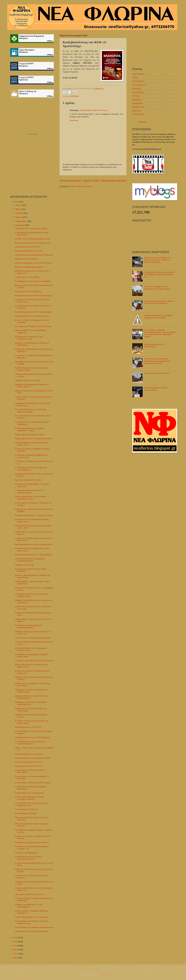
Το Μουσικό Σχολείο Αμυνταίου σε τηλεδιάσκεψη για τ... (29, 491)
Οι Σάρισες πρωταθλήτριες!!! (26, 853)
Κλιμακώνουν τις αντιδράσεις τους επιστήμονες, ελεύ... (29, 338)
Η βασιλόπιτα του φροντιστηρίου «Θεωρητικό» (34, 255)
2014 (15, 942)
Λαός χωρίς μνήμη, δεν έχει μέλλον (29, 894)
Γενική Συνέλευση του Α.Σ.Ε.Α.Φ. (28, 251)
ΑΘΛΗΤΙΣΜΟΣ (138, 74)
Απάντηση (74, 120)
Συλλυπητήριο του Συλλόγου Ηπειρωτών (31, 931)
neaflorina (142, 122)
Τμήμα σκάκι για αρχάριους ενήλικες (30, 434)
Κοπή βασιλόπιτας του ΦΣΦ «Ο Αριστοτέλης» (33, 295)
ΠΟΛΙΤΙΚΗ (136, 111)
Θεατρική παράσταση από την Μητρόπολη (32, 243)
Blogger (105, 974)
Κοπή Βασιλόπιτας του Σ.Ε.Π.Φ (28, 727)
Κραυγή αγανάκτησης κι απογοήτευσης (154, 345)
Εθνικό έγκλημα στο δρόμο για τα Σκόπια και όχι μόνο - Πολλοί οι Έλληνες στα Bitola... (158, 260)
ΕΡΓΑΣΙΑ (136, 96)
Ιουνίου (18, 205)
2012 (15, 949)
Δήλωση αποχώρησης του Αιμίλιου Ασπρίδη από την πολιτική (158, 316)
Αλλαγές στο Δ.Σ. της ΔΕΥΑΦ (27, 277)
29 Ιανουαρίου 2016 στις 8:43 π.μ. (94, 110)
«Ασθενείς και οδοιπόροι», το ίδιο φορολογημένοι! (28, 905)
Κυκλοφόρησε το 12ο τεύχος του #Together (32, 281)
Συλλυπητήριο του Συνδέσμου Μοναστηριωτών (34, 927)
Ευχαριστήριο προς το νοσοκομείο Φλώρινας (33, 438)
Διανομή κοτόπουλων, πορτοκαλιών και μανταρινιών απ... (31, 697)
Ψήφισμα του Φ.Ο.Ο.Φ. (24, 565)
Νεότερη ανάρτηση (70, 180)
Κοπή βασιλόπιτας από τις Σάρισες (29, 754)
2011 (15, 954)
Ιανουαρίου (20, 225)
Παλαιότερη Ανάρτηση (113, 180)
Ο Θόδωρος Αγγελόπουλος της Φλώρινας (32, 842)
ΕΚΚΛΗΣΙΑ (137, 89)
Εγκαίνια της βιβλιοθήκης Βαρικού (29, 267)
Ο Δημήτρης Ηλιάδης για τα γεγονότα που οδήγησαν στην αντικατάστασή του (159, 274)
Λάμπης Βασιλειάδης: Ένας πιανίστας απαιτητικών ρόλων (30, 497)
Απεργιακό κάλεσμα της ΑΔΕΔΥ (28, 380)
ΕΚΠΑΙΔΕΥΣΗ (138, 92)
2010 (15, 958)
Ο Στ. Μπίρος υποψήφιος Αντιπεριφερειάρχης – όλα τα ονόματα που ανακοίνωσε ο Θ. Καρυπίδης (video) (159, 333)
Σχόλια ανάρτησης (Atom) (81, 186)
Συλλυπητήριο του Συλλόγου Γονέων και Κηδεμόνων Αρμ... (31, 922)
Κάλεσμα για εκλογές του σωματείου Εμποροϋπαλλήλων (30, 560)
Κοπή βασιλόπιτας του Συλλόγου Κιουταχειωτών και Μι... (28, 858)
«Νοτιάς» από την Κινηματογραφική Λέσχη (32, 239)
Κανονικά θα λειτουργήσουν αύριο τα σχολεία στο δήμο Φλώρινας (159, 302)
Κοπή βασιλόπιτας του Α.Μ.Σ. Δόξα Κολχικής (33, 312)
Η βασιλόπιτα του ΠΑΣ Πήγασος (28, 291)
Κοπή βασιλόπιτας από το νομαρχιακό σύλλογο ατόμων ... (30, 649)
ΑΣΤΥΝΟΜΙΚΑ (138, 81)
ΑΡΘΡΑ (135, 78)
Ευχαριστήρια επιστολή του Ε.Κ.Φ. (29, 766)
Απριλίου (19, 213)
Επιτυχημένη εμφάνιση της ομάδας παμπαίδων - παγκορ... (29, 429)
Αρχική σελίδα (91, 180)
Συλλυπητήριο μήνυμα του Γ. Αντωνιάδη (31, 917)
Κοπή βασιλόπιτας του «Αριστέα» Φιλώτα (32, 316)
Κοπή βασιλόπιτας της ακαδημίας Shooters (32, 758)
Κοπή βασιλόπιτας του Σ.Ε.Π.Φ (28, 247)
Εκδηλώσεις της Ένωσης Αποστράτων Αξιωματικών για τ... (30, 703)
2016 (15, 202)
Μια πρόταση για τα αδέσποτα (156, 373)
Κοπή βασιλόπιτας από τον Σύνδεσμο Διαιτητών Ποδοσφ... (30, 410)
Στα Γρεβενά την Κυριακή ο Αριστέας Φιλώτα (33, 326)
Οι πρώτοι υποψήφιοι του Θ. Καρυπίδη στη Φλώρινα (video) (157, 287)
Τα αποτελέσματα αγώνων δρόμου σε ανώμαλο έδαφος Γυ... (30, 742)
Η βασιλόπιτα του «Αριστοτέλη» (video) (31, 228)
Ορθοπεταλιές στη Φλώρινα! (26, 259)
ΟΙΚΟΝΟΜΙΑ (137, 103)
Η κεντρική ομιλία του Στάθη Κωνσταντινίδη (155, 389)
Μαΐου (18, 209)
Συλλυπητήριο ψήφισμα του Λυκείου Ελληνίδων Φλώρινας (30, 798)
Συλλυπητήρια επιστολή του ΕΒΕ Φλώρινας (33, 783)
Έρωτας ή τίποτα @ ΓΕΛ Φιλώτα (28, 480)
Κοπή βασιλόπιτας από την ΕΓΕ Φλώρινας (32, 737)
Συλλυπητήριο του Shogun (26, 813)
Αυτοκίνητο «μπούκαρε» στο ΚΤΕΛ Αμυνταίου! (34, 661)
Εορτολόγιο (32, 134)
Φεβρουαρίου (21, 221)
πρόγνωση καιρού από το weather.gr (154, 62)
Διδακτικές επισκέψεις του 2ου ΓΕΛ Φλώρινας (33, 263)
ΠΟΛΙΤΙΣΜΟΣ (138, 114)
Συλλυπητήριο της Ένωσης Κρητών (29, 793)
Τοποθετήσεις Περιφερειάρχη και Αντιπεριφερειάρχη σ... (28, 626)
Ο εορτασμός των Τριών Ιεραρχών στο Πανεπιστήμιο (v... (31, 468)
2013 (15, 946)
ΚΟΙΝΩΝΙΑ (74, 96)
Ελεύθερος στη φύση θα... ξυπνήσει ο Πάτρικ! (34, 515)
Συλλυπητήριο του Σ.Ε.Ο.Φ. (26, 809)
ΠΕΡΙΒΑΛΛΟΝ (138, 107)
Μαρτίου (19, 217)
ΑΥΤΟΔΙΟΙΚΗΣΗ (139, 85)
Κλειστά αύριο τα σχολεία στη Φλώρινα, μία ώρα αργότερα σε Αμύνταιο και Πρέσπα (157, 361)
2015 (15, 937)
